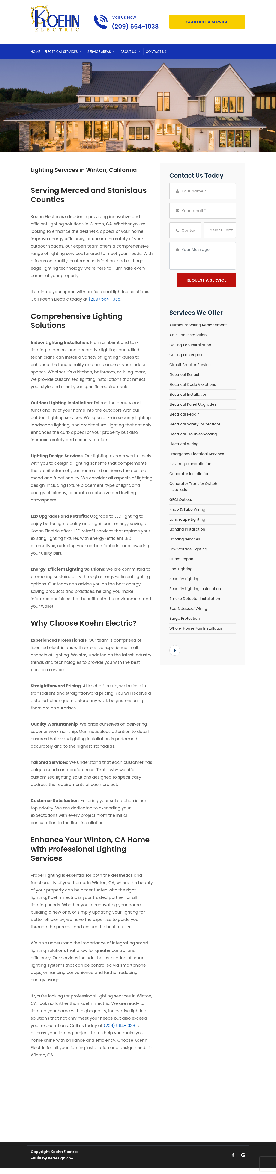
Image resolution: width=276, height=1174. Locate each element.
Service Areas (99, 51)
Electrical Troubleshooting (193, 434)
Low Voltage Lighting (188, 549)
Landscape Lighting (187, 519)
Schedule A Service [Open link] (207, 22)
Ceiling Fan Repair (186, 354)
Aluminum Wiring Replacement (198, 325)
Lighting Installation (187, 529)
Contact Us (156, 51)
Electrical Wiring (184, 444)
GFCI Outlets (180, 499)
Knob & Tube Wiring (187, 509)
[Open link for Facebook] (174, 650)
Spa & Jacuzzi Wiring (188, 608)
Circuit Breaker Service (190, 364)
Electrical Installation (188, 394)
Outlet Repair (181, 559)
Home (35, 51)
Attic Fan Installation (188, 335)
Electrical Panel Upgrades (192, 404)
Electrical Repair (184, 414)
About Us (128, 51)
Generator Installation (189, 473)
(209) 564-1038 (104, 299)
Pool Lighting (181, 569)
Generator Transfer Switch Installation (193, 486)
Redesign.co (59, 1158)
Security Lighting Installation (195, 588)
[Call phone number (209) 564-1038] (126, 22)
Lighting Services (184, 539)
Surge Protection (184, 618)
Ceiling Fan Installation (190, 345)
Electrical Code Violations (192, 384)
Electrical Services (61, 51)
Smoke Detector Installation (194, 598)
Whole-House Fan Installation (196, 628)
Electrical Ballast (184, 374)
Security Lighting (184, 578)
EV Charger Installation (190, 463)
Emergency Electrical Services (196, 454)
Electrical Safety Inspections (195, 424)
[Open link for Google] (243, 1155)
